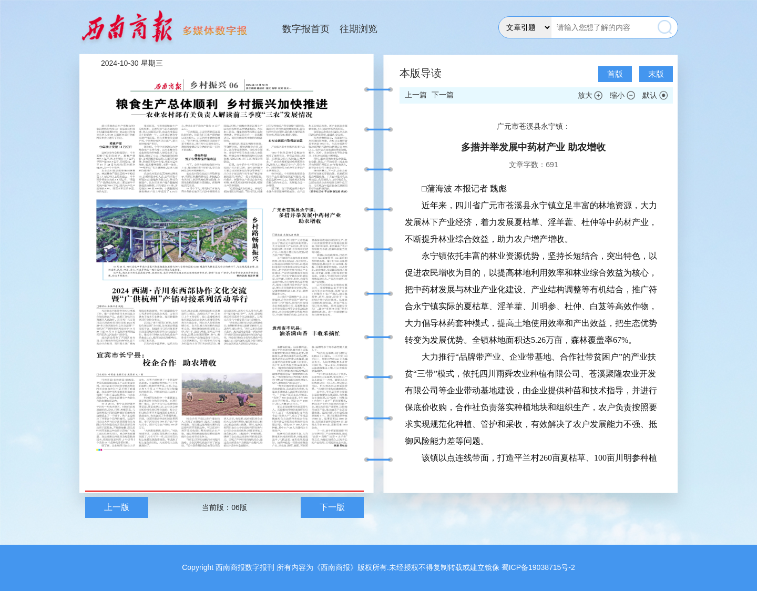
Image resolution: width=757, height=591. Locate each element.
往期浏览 (358, 29)
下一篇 (443, 94)
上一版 (116, 507)
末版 (656, 73)
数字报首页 (306, 29)
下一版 (332, 507)
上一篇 (416, 94)
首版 (615, 73)
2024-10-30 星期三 (132, 63)
